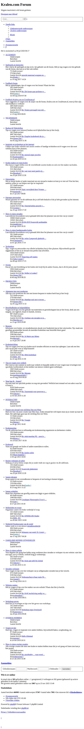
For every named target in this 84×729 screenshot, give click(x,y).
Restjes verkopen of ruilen (15, 461)
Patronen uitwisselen (13, 198)
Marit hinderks (18, 455)
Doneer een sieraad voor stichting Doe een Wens (23, 410)
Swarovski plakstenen (30, 469)
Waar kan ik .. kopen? (13, 381)
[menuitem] (21, 29)
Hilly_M (16, 357)
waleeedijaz (17, 595)
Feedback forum (11, 83)
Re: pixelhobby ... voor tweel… (33, 655)
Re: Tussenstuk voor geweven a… (34, 392)
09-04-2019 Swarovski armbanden (34, 222)
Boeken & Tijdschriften (14, 128)
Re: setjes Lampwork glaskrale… (34, 238)
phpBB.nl (24, 708)
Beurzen (9, 326)
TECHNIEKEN (11, 118)
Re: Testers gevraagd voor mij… (33, 110)
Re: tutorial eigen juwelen (31, 155)
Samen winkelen (12, 491)
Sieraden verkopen (12, 569)
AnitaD (16, 579)
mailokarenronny (19, 375)
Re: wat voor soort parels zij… (33, 171)
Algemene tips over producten (17, 291)
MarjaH (16, 338)
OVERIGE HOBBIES (14, 618)
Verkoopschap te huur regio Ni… (34, 577)
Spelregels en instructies (14, 65)
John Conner (18, 259)
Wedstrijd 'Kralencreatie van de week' (19, 524)
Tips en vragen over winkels (16, 363)
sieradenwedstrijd (33, 526)
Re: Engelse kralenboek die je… (33, 136)
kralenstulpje (18, 157)
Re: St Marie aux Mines (30, 336)
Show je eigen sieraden (14, 214)
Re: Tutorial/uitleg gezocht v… (33, 206)
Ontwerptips (10, 179)
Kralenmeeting (11, 428)
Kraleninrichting (12, 344)
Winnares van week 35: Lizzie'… (34, 532)
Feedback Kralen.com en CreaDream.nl (20, 100)
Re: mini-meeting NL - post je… (33, 436)
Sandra (15, 94)
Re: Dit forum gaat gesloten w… (33, 92)
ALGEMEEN (11, 55)
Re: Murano (26, 373)
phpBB (12, 704)
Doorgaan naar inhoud (9, 14)
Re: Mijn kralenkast (29, 355)
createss (16, 208)
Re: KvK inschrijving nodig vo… (34, 593)
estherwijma (17, 657)
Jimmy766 (17, 138)
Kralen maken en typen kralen (17, 163)
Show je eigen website (14, 550)
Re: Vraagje (26, 420)
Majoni (16, 422)
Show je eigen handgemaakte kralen (19, 230)
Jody (15, 502)
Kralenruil (9, 444)
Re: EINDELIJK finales (30, 516)
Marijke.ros (17, 320)
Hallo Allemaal (27, 636)
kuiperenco (17, 612)
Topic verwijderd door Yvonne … (34, 189)
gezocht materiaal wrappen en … (34, 75)
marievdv (16, 192)
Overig (8, 265)
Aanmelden (6, 663)
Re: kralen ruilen (28, 453)
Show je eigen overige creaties (17, 644)
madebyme (17, 224)
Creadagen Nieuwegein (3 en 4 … (34, 500)
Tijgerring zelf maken (29, 257)
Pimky (15, 77)
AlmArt (16, 394)
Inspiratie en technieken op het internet (20, 144)
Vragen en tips (11, 628)
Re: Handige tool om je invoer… (34, 300)
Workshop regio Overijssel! (32, 610)
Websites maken (11, 585)
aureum (16, 638)
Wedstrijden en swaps (13, 508)
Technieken (10, 246)
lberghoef (16, 173)
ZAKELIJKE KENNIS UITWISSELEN (20, 540)
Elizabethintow (76, 692)
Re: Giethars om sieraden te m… (34, 318)
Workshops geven (12, 601)
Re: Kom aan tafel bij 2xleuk (32, 561)
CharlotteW (17, 241)
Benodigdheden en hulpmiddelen (18, 308)
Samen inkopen (11, 477)
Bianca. (16, 438)
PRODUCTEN (11, 281)
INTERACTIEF (11, 400)
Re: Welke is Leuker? (29, 273)
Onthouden (55, 669)
